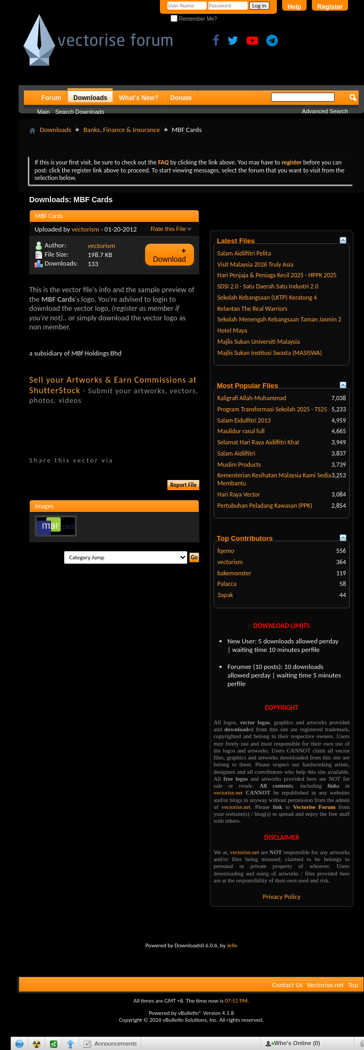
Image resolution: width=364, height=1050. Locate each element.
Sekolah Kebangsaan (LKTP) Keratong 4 (267, 297)
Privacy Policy (281, 896)
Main (43, 112)
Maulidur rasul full (241, 431)
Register (330, 7)
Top (353, 985)
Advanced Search (325, 111)
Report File (183, 485)
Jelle (232, 945)
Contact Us (287, 985)
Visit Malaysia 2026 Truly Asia (255, 264)
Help (294, 7)
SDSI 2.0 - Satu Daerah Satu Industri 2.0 (267, 286)
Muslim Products (239, 464)
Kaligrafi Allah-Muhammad (251, 398)
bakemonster (234, 573)
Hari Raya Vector (238, 494)
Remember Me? (194, 19)
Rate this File (168, 229)
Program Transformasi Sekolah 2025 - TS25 (272, 409)
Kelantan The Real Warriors (252, 308)
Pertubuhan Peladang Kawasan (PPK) (264, 505)
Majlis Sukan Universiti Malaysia (258, 341)
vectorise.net (228, 792)
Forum (51, 98)
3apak (225, 595)
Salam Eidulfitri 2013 (243, 420)
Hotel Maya (232, 330)
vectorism (85, 229)
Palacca (226, 584)
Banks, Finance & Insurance (121, 130)
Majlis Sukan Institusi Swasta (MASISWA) (269, 353)
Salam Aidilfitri (236, 453)
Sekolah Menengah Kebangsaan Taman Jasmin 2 (279, 319)
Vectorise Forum (314, 807)
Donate (181, 98)
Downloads (90, 98)
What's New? (138, 98)
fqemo (225, 551)
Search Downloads (79, 112)
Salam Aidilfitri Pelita (244, 253)
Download (169, 254)
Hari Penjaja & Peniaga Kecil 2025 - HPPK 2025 (276, 275)
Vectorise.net (325, 985)
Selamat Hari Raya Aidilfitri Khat (258, 442)
